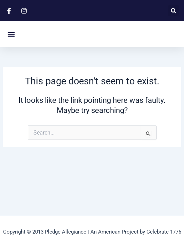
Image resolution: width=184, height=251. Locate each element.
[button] (173, 10)
